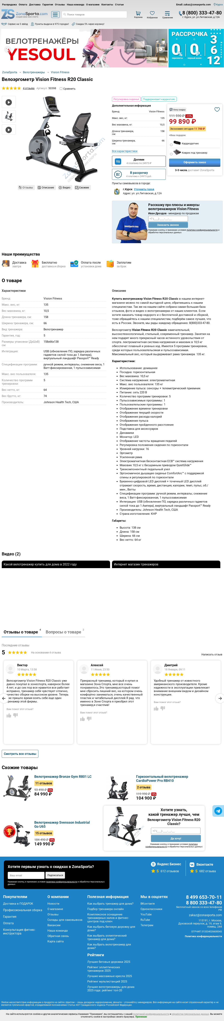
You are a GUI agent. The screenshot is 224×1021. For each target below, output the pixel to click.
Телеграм (147, 925)
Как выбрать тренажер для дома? (110, 903)
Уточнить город (144, 189)
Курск (219, 4)
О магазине (92, 4)
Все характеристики (124, 151)
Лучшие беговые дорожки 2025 (108, 962)
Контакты (107, 4)
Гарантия (47, 4)
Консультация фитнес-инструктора (19, 931)
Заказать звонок (168, 224)
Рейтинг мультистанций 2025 (107, 981)
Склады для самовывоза (64, 920)
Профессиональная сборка (22, 910)
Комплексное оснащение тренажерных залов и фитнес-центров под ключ (108, 918)
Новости (53, 903)
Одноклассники (151, 909)
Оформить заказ (195, 162)
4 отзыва (29, 88)
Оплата (23, 4)
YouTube (146, 914)
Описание (48, 187)
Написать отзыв (211, 654)
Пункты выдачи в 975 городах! (52, 24)
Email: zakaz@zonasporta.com (193, 4)
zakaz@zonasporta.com (205, 915)
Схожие (84, 187)
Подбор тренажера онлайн (105, 909)
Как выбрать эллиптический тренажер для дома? (107, 937)
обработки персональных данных (190, 1014)
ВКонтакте (148, 903)
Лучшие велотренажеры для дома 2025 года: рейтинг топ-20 (110, 988)
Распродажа (9, 4)
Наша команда (75, 4)
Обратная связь (58, 936)
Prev (7, 49)
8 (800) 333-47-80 (202, 13)
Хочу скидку (179, 109)
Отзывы (60, 4)
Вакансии (54, 925)
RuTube (145, 920)
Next (161, 49)
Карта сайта (55, 941)
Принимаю (141, 1016)
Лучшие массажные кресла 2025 (109, 976)
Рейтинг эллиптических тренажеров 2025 (103, 968)
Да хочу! (176, 838)
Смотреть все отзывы (20, 754)
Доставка (34, 4)
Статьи (119, 4)
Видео (66, 187)
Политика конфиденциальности (203, 936)
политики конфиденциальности (202, 230)
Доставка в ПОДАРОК (18, 903)
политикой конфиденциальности (151, 1014)
